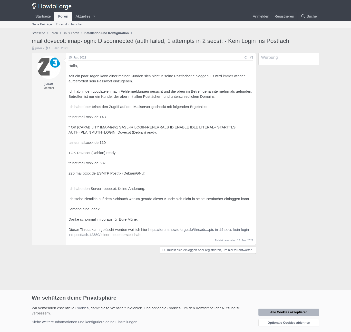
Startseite (43, 16)
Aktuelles (83, 16)
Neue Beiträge (42, 24)
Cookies (81, 308)
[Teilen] (245, 57)
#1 (251, 57)
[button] (94, 16)
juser (38, 48)
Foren (63, 16)
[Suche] (308, 16)
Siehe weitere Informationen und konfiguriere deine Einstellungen (84, 322)
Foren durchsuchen (69, 24)
